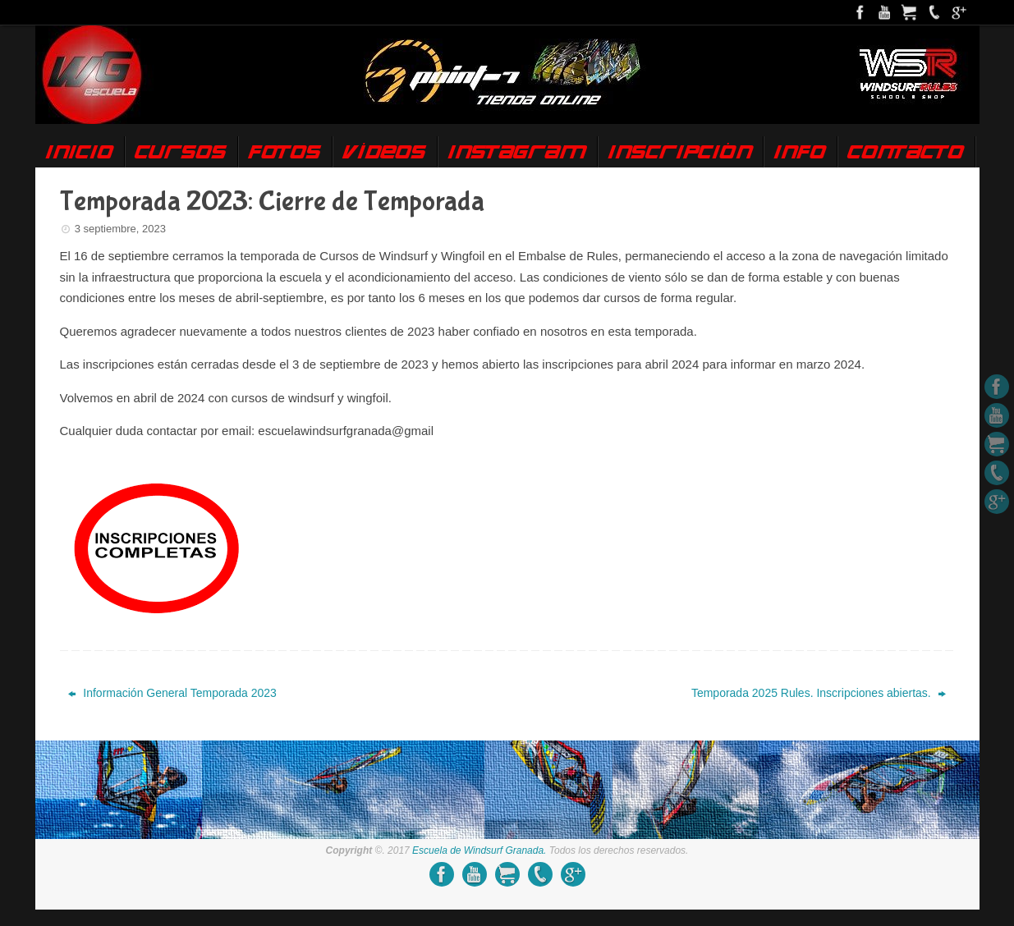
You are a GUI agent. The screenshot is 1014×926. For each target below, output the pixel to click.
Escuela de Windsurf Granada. (479, 850)
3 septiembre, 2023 (120, 228)
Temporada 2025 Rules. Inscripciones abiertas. (818, 692)
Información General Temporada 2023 (172, 692)
